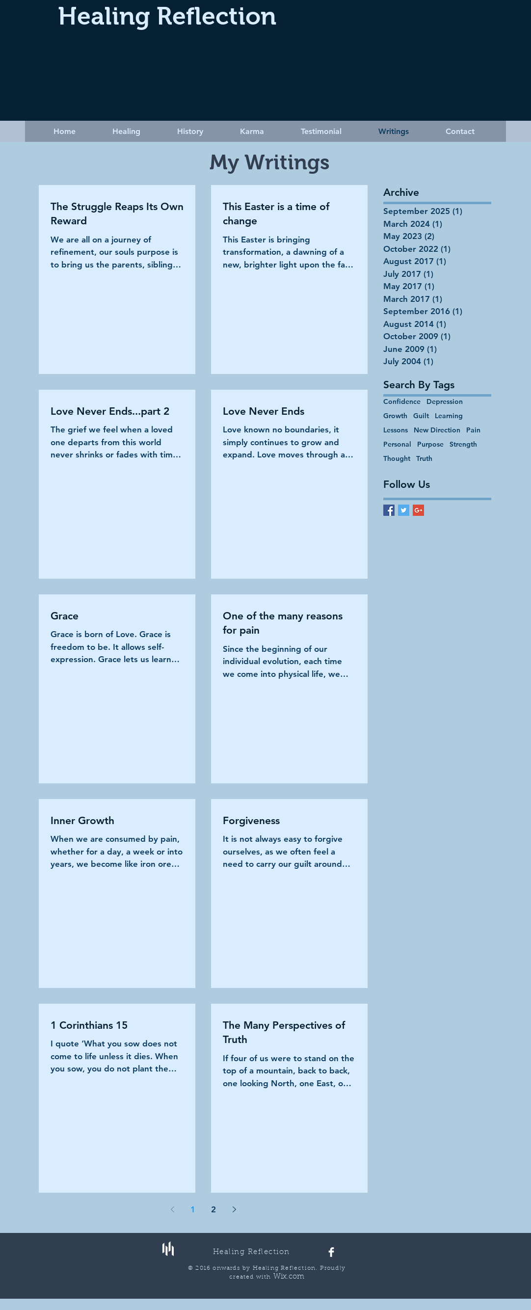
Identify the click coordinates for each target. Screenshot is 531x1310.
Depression (444, 402)
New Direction (437, 430)
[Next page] (234, 1209)
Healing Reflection (167, 15)
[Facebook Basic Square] (389, 510)
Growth (395, 416)
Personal (397, 444)
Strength (463, 444)
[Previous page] (172, 1209)
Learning (449, 416)
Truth (424, 458)
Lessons (395, 430)
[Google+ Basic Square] (418, 510)
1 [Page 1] (192, 1209)
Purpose (430, 444)
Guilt (421, 416)
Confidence (402, 402)
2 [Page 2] (213, 1209)
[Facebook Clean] (331, 1252)
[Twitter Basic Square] (403, 510)
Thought (396, 458)
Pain (473, 430)
